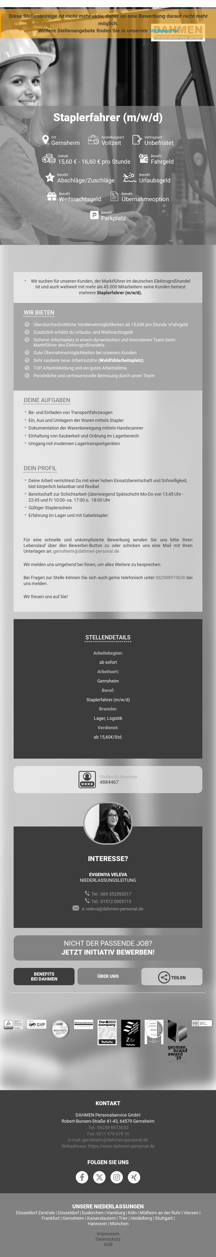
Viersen (191, 1212)
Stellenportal (164, 30)
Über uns (108, 976)
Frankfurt (51, 1218)
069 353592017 (116, 894)
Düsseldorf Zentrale (35, 1212)
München (119, 1223)
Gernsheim (73, 1218)
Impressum (108, 1233)
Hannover (97, 1223)
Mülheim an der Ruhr (160, 1212)
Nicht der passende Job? (108, 948)
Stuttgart (164, 1218)
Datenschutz (108, 1239)
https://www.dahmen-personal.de (121, 1146)
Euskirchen (93, 1212)
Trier (123, 1218)
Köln (132, 1212)
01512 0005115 (116, 901)
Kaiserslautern (101, 1218)
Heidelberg (141, 1218)
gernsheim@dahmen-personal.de (86, 551)
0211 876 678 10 (112, 1133)
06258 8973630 (112, 1127)
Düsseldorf (68, 1212)
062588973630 (170, 577)
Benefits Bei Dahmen (44, 976)
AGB (108, 1244)
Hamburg (116, 1212)
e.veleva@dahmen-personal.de (112, 908)
